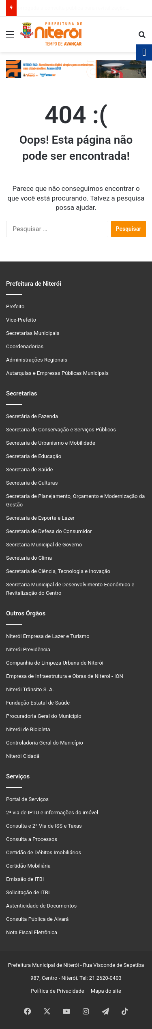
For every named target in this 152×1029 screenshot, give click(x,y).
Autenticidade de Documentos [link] (41, 906)
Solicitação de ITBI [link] (27, 892)
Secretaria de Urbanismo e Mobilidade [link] (50, 443)
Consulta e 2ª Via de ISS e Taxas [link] (44, 826)
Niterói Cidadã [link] (22, 756)
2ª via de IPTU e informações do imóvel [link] (52, 812)
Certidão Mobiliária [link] (28, 866)
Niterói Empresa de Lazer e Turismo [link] (48, 636)
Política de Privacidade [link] (59, 991)
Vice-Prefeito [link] (21, 320)
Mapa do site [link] (104, 991)
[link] (10, 37)
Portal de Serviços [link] (27, 799)
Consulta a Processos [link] (31, 839)
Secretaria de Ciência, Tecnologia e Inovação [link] (58, 571)
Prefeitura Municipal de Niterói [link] (43, 965)
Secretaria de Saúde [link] (29, 469)
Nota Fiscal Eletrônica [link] (31, 932)
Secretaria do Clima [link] (29, 558)
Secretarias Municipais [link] (33, 333)
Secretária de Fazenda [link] (32, 416)
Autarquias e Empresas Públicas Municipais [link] (57, 373)
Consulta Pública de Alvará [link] (37, 919)
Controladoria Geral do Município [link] (44, 743)
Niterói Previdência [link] (28, 649)
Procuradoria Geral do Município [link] (43, 716)
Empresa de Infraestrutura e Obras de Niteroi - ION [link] (64, 676)
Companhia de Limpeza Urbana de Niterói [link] (54, 663)
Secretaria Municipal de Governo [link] (44, 545)
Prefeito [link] (15, 306)
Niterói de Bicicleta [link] (28, 729)
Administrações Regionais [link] (36, 360)
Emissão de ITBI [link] (25, 879)
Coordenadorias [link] (24, 346)
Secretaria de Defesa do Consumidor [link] (49, 531)
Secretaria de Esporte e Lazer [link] (40, 518)
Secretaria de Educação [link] (33, 456)
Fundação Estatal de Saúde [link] (38, 703)
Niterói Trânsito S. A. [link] (30, 689)
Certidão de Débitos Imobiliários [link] (43, 852)
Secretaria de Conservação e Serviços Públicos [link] (61, 430)
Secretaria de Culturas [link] (32, 483)
